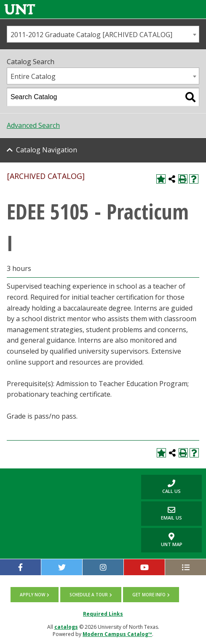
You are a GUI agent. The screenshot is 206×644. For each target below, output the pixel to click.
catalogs (66, 626)
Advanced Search (33, 125)
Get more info (149, 595)
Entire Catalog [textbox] (33, 76)
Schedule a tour (89, 595)
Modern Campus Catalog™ (117, 634)
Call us (161, 487)
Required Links (103, 613)
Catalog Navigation (46, 149)
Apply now (32, 595)
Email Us (161, 513)
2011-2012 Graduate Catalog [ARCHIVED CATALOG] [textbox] (91, 34)
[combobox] (103, 34)
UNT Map (171, 540)
